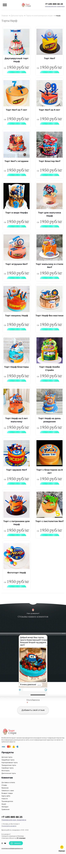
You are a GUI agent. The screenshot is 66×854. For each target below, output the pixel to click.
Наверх (62, 848)
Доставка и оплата (8, 782)
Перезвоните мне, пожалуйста (55, 6)
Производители (7, 801)
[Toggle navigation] (4, 5)
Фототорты (5, 771)
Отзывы (4, 785)
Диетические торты (8, 773)
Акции (3, 804)
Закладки (4, 807)
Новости (4, 799)
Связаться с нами (7, 790)
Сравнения (5, 809)
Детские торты (17, 16)
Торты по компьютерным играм (39, 16)
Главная (4, 16)
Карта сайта (5, 796)
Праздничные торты (8, 765)
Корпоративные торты (9, 762)
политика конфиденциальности (12, 848)
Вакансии (4, 788)
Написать (16, 843)
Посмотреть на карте (8, 826)
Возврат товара (7, 793)
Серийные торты (7, 768)
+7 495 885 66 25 (54, 4)
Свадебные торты (7, 760)
